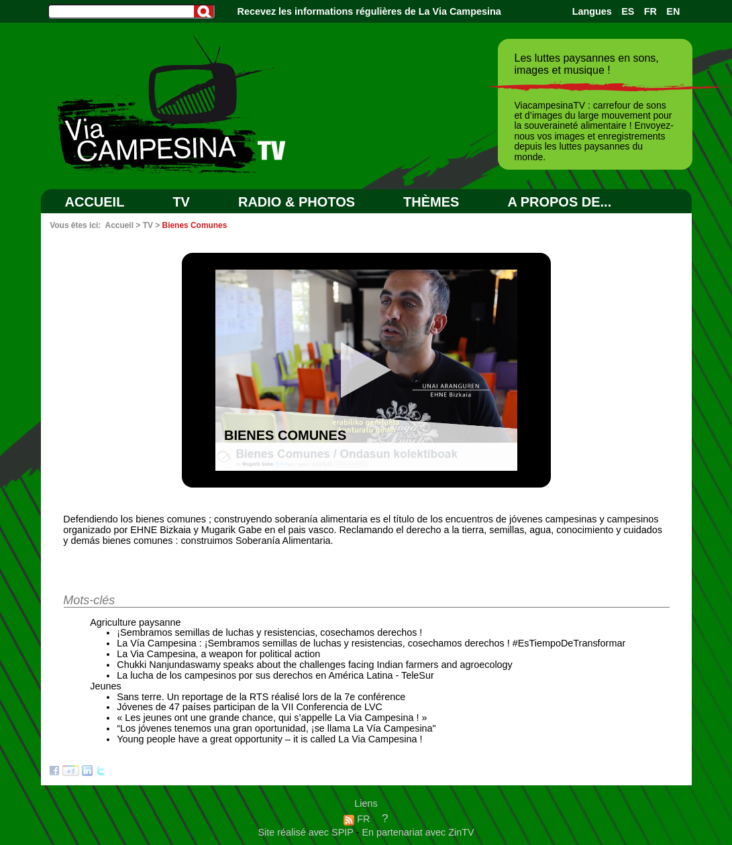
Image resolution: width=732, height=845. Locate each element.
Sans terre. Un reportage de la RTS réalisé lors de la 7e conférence (261, 696)
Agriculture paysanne (135, 622)
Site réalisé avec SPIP (307, 832)
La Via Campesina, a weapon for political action (218, 654)
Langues (592, 11)
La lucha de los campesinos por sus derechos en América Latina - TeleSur (275, 675)
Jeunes (105, 686)
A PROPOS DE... (559, 201)
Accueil (95, 201)
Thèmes (431, 201)
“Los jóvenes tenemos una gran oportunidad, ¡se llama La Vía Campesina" (276, 728)
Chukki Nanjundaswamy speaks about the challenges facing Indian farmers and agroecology (315, 664)
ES (627, 11)
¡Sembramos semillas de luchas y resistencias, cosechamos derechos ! (269, 632)
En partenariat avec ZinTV (418, 832)
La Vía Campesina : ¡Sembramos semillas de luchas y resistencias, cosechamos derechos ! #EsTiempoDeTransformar (371, 643)
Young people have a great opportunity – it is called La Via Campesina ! (269, 739)
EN (673, 11)
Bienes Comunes (194, 225)
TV (181, 201)
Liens (365, 803)
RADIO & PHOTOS (296, 201)
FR (650, 11)
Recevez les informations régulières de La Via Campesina (369, 11)
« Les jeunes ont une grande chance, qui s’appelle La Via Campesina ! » (272, 717)
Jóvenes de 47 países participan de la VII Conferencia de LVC (249, 706)
